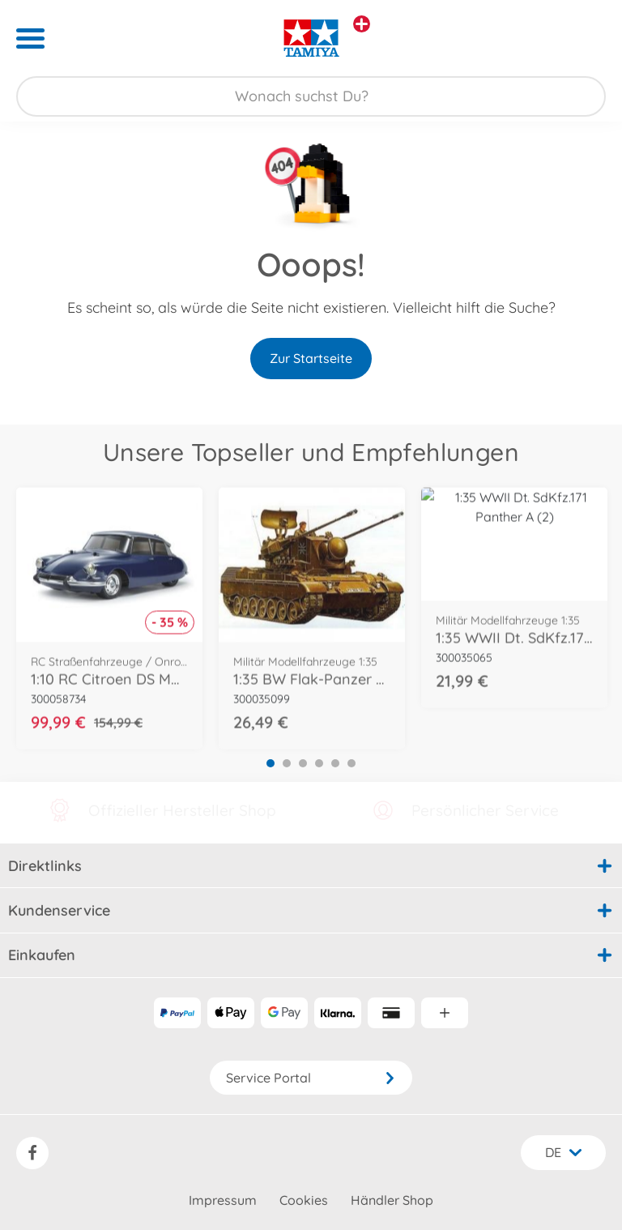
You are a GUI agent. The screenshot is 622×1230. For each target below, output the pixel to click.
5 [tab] (335, 763)
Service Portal (311, 1078)
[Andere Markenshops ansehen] (361, 23)
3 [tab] (303, 763)
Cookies (303, 1200)
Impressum (223, 1200)
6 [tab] (351, 763)
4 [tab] (319, 763)
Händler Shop (392, 1200)
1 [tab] (270, 763)
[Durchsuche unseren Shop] (311, 96)
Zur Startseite (311, 358)
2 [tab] (287, 763)
